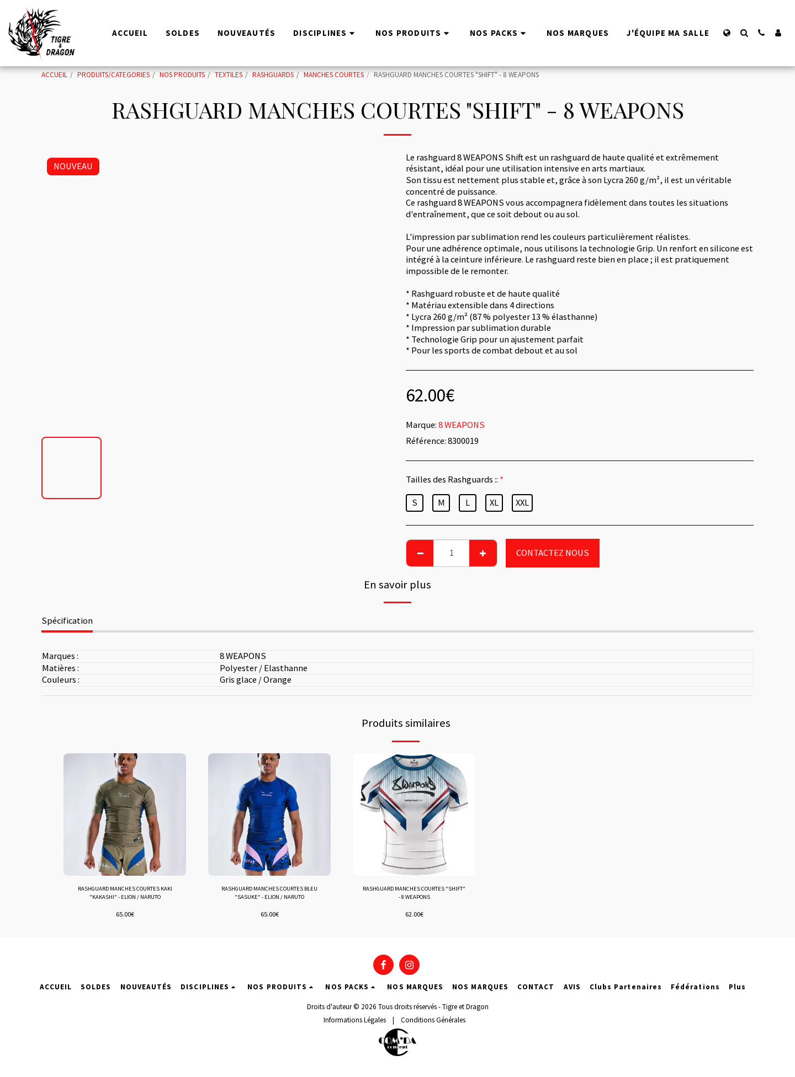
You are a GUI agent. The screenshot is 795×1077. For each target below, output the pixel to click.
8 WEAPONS (461, 425)
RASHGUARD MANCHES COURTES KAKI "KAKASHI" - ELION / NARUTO (125, 895)
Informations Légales (355, 1024)
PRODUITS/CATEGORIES (113, 74)
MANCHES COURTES (334, 74)
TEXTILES (228, 74)
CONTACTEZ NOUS (552, 553)
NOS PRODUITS (182, 74)
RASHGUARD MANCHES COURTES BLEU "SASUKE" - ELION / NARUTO (269, 895)
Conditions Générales (433, 1024)
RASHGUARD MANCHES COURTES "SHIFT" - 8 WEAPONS (414, 895)
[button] (744, 33)
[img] (124, 814)
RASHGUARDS (273, 74)
